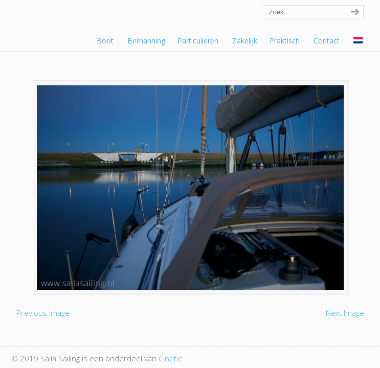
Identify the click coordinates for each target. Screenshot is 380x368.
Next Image (345, 313)
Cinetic (170, 358)
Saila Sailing (67, 22)
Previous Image (43, 313)
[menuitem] (358, 41)
